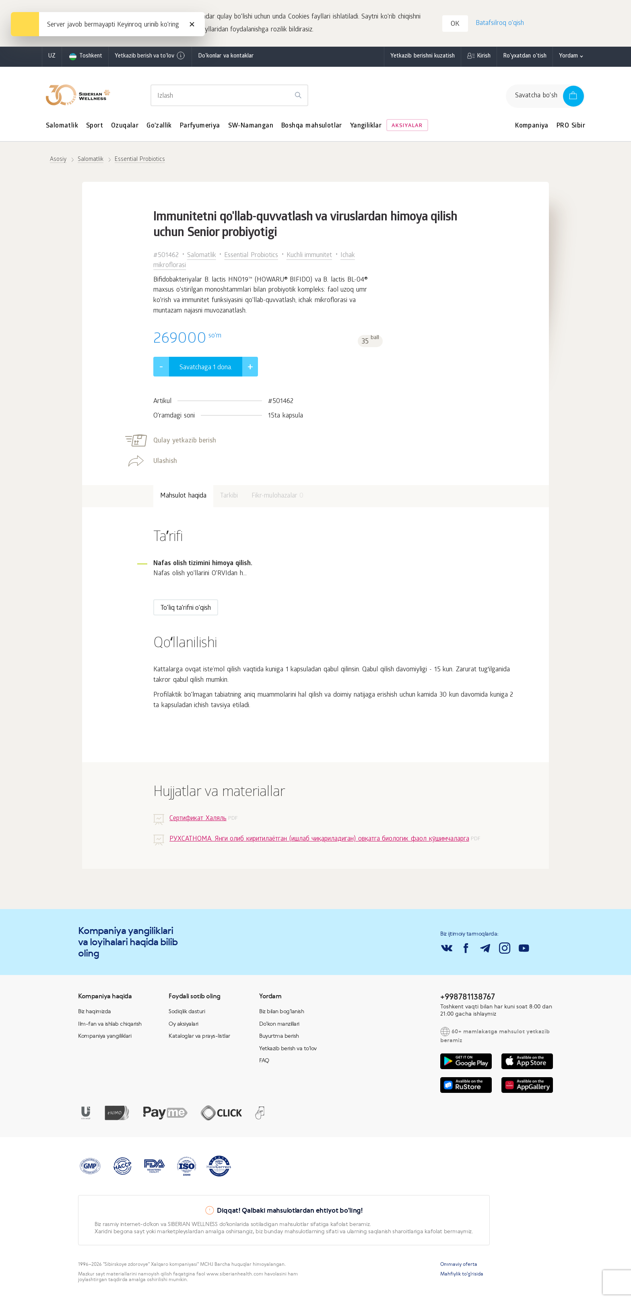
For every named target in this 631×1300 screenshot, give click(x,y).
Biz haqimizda (94, 1012)
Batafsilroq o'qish (499, 24)
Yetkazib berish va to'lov (288, 1049)
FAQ (264, 1062)
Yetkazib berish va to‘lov (150, 57)
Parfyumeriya (200, 128)
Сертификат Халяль (198, 820)
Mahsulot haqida (183, 498)
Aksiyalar (407, 128)
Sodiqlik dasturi (187, 1012)
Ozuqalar (124, 128)
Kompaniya (532, 128)
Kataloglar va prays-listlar (199, 1037)
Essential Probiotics (251, 257)
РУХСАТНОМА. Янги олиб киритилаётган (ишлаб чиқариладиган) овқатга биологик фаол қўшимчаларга (319, 841)
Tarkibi (229, 498)
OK (456, 25)
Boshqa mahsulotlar (311, 128)
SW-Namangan (250, 128)
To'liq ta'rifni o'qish (186, 610)
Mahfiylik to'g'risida (461, 1275)
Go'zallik (159, 128)
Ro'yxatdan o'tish (524, 58)
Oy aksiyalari (183, 1025)
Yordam (568, 58)
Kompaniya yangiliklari (104, 1037)
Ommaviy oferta (458, 1266)
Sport (94, 128)
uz (52, 58)
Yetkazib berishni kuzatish (422, 58)
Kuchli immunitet (309, 257)
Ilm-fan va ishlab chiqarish (110, 1025)
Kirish (484, 58)
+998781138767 (467, 998)
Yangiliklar (365, 128)
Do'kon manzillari (279, 1025)
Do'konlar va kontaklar (226, 58)
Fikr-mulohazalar (278, 498)
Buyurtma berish (279, 1037)
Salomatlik (62, 128)
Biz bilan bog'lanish (281, 1012)
